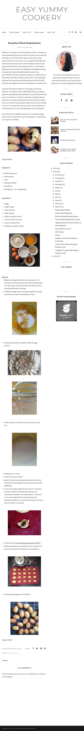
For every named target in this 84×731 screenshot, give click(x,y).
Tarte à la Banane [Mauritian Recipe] (70, 130)
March (57, 200)
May (56, 194)
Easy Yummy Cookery (42, 13)
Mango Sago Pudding (62, 210)
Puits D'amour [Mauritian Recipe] (68, 120)
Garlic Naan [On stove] (63, 229)
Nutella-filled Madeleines (64, 213)
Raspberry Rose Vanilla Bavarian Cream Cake (68, 150)
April (56, 197)
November (58, 178)
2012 (55, 256)
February (58, 204)
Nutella (16, 653)
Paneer (57, 235)
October (58, 181)
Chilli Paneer (59, 232)
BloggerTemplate (30, 728)
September (58, 184)
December (58, 175)
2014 (55, 168)
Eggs (10, 653)
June (56, 191)
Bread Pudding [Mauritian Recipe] (66, 216)
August (57, 188)
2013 (55, 172)
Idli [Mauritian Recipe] (67, 140)
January (58, 207)
